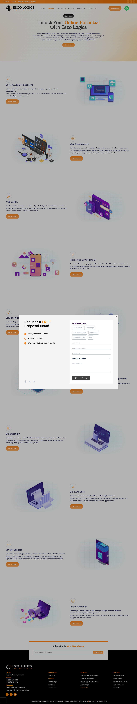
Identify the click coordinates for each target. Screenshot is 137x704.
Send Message (81, 378)
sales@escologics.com (38, 334)
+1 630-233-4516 (35, 338)
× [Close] (116, 317)
